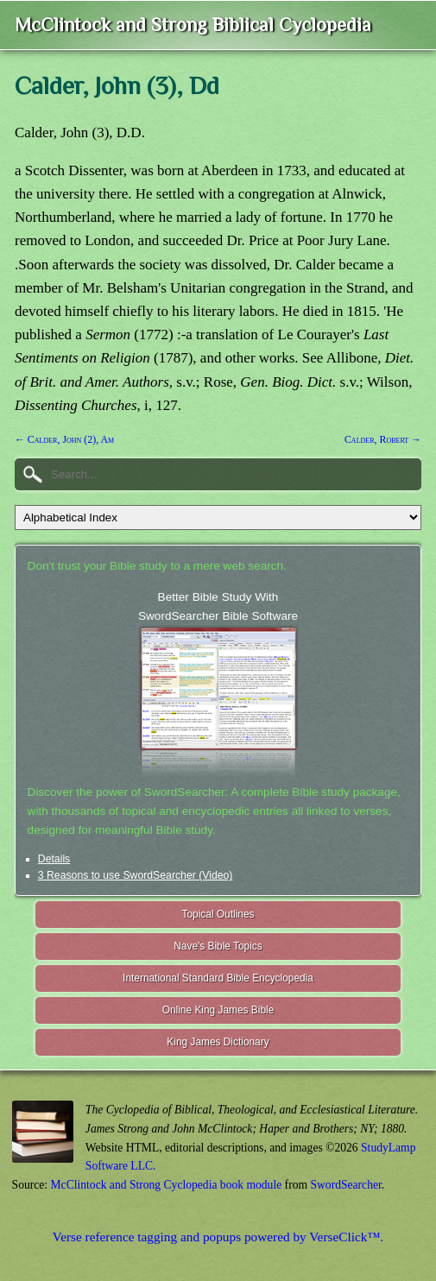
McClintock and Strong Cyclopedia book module (166, 1184)
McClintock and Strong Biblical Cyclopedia (193, 24)
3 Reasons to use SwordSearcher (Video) (135, 875)
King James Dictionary (218, 1042)
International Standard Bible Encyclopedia (218, 978)
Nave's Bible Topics (218, 946)
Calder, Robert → (382, 439)
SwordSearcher (345, 1184)
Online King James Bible (218, 1010)
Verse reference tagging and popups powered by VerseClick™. (218, 1236)
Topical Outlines (218, 914)
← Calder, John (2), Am (64, 439)
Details (54, 859)
